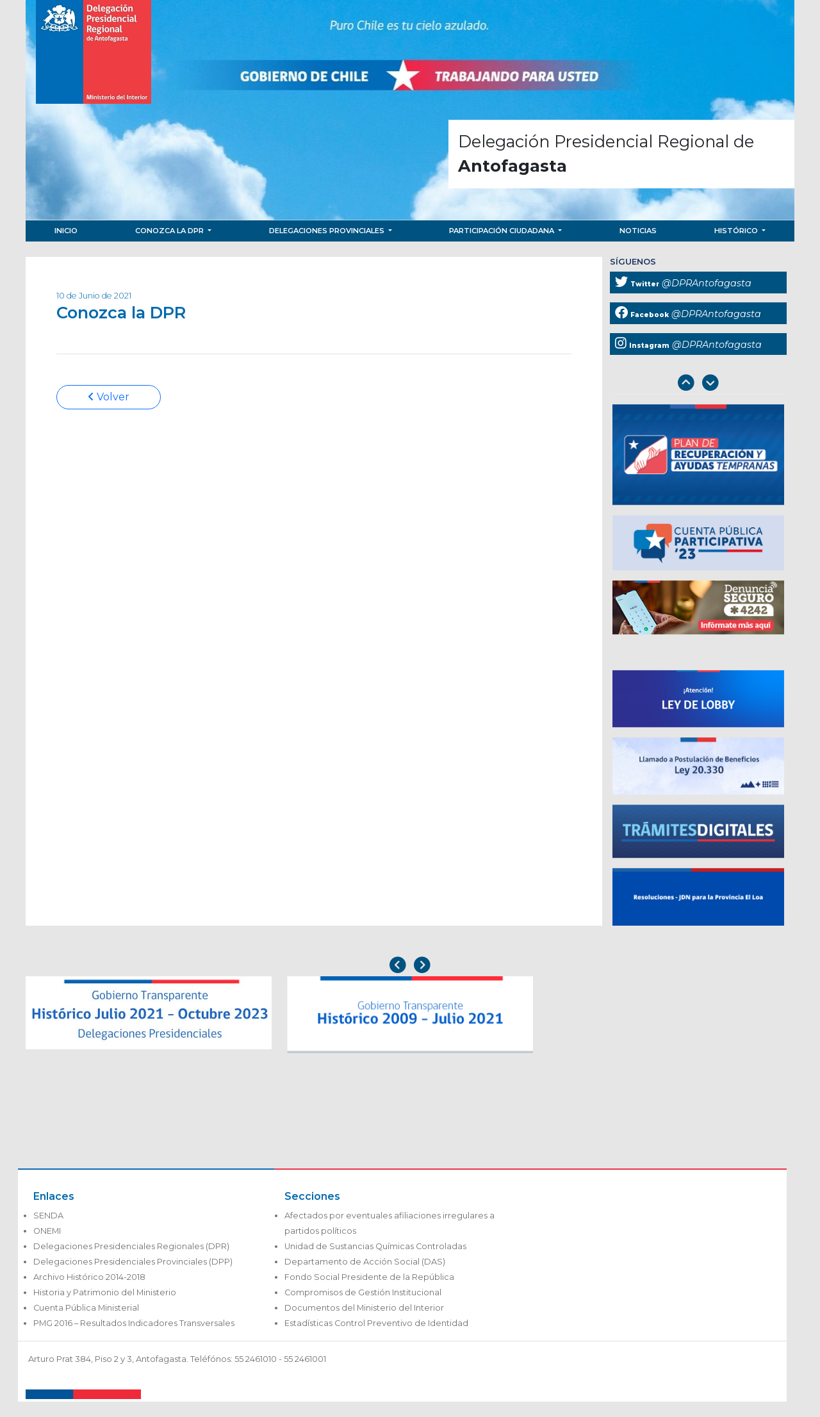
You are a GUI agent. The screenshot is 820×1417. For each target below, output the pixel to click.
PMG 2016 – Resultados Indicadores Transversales (133, 1323)
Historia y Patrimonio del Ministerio (104, 1292)
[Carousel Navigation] (698, 384)
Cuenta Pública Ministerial (86, 1308)
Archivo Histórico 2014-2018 (89, 1277)
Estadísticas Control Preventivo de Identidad (376, 1323)
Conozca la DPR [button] (170, 230)
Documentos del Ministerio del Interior (364, 1308)
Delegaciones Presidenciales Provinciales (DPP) (133, 1261)
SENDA (48, 1215)
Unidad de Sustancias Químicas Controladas (375, 1246)
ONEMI (47, 1231)
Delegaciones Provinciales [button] (327, 230)
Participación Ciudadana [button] (502, 230)
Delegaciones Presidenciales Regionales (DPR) (131, 1246)
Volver (108, 397)
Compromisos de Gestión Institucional (362, 1292)
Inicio (66, 230)
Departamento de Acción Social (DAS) (364, 1261)
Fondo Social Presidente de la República (369, 1277)
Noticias (638, 230)
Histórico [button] (737, 230)
